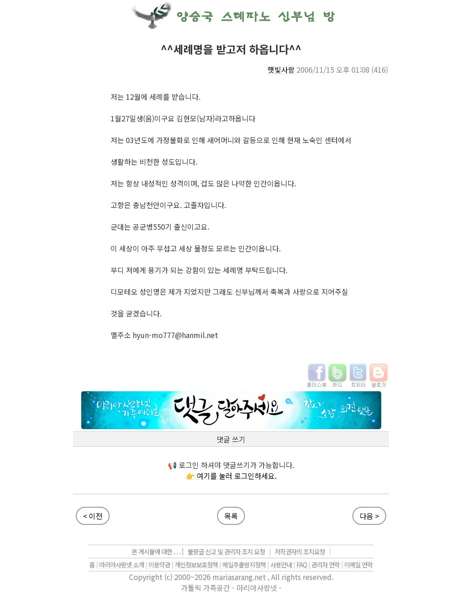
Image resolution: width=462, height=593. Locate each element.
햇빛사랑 (281, 69)
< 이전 (92, 515)
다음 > (369, 515)
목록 (231, 515)
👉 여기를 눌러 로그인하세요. (231, 475)
